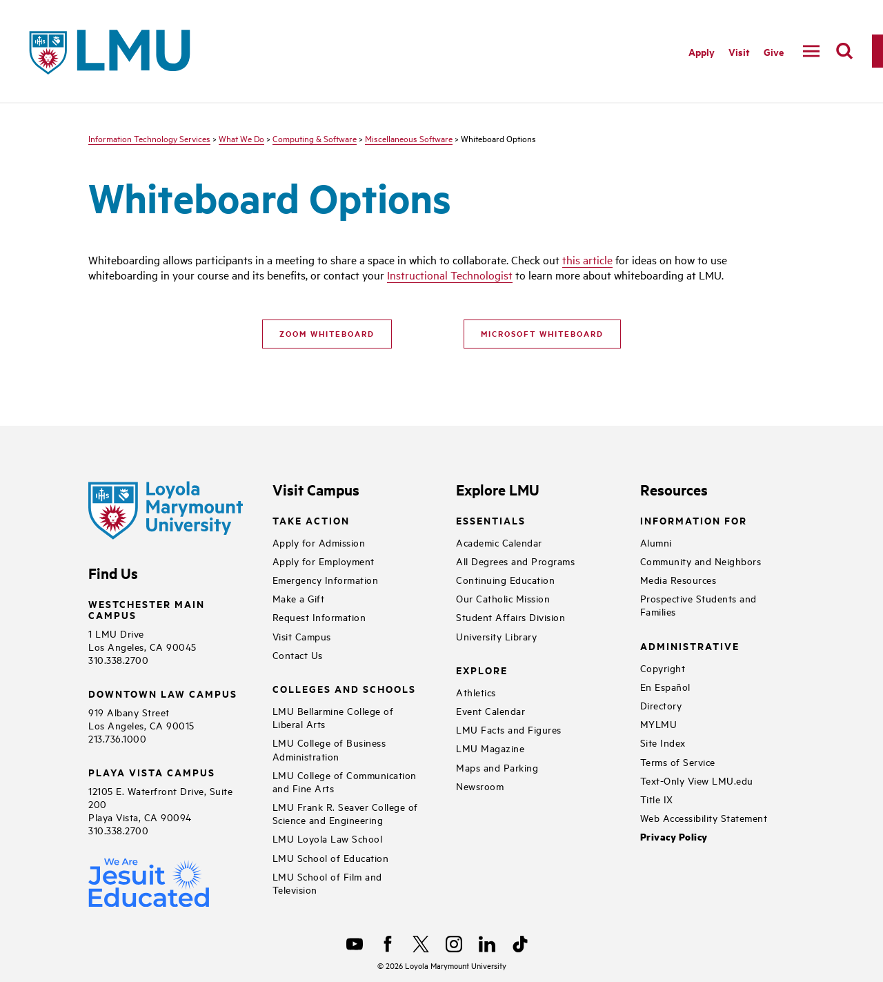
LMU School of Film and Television (327, 883)
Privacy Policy (674, 836)
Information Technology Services (149, 138)
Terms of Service (677, 761)
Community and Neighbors (701, 560)
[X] (420, 944)
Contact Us (297, 654)
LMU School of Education (330, 857)
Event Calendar (490, 710)
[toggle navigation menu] (811, 51)
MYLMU (658, 723)
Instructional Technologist (450, 274)
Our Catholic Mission (503, 598)
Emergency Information (325, 579)
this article (587, 259)
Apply (701, 51)
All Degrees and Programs (515, 560)
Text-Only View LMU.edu (696, 780)
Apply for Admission (319, 542)
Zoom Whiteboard (327, 333)
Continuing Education (505, 579)
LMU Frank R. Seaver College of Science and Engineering (345, 813)
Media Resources (678, 579)
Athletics (476, 691)
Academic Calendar (499, 542)
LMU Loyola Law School (327, 838)
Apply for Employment (323, 560)
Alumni (656, 542)
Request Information (319, 616)
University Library (496, 635)
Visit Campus (301, 635)
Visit (739, 51)
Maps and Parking (497, 767)
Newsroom (480, 785)
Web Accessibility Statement (704, 817)
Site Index (663, 742)
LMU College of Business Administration (329, 749)
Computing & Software (314, 138)
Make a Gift (298, 598)
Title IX (656, 798)
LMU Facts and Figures (509, 729)
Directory (661, 704)
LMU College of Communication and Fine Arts (344, 781)
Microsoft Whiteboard (542, 333)
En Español (665, 686)
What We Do (241, 138)
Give (774, 51)
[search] (844, 51)
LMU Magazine (490, 747)
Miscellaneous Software (409, 138)
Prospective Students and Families (698, 604)
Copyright (663, 667)
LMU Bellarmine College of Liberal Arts (333, 717)
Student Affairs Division (510, 616)
